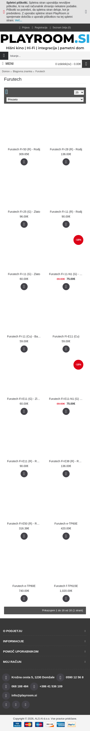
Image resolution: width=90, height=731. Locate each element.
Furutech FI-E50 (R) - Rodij (24, 523)
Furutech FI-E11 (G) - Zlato (24, 398)
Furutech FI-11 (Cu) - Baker (24, 336)
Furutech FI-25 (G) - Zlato (24, 211)
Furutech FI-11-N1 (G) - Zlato (66, 274)
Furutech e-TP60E (65, 523)
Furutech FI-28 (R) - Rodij (66, 149)
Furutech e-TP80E (24, 586)
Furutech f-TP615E (66, 586)
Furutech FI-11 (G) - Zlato (24, 274)
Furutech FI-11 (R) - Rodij (66, 211)
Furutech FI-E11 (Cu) (66, 336)
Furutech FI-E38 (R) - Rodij (66, 461)
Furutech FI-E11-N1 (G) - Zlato (66, 398)
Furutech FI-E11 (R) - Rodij (24, 461)
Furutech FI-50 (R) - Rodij (24, 149)
